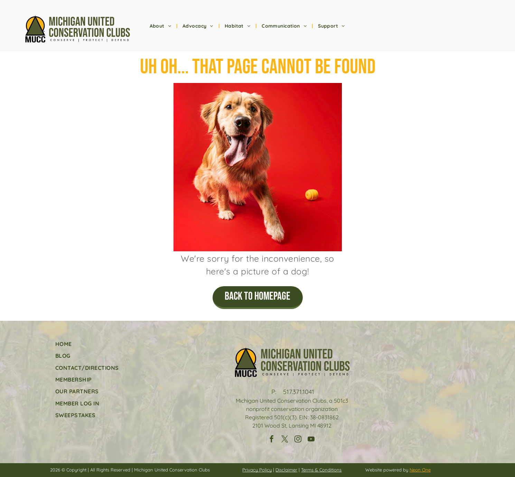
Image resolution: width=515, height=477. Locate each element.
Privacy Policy (257, 470)
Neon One (420, 470)
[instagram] (298, 440)
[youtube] (311, 440)
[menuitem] (161, 26)
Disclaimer (286, 470)
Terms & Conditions (321, 470)
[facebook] (271, 440)
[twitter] (285, 440)
